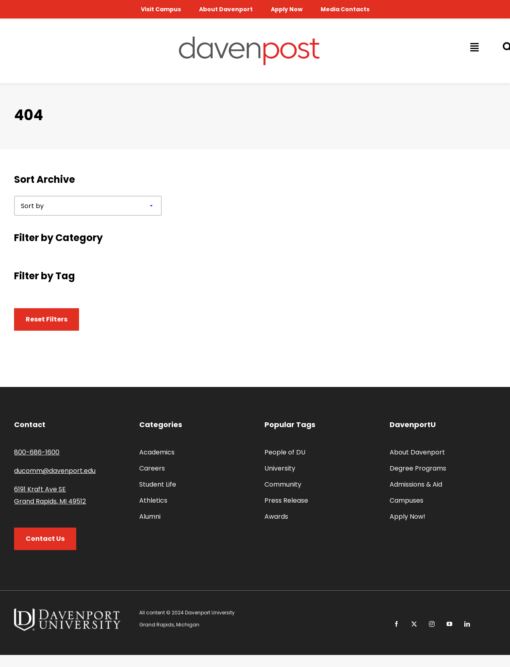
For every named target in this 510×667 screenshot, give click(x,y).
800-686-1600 (36, 452)
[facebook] (396, 624)
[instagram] (432, 624)
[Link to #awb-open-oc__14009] (473, 47)
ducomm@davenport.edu (54, 470)
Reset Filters (46, 319)
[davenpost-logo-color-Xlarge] (249, 39)
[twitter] (414, 624)
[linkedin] (467, 624)
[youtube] (449, 624)
